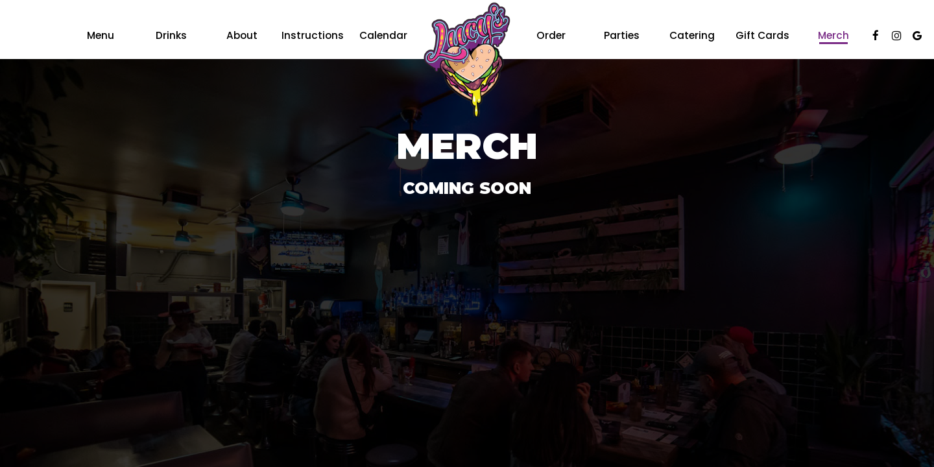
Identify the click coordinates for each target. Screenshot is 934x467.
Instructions (312, 35)
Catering (692, 35)
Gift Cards (762, 35)
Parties (622, 35)
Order (551, 35)
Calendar (383, 35)
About (241, 35)
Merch (833, 35)
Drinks (171, 35)
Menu (100, 35)
